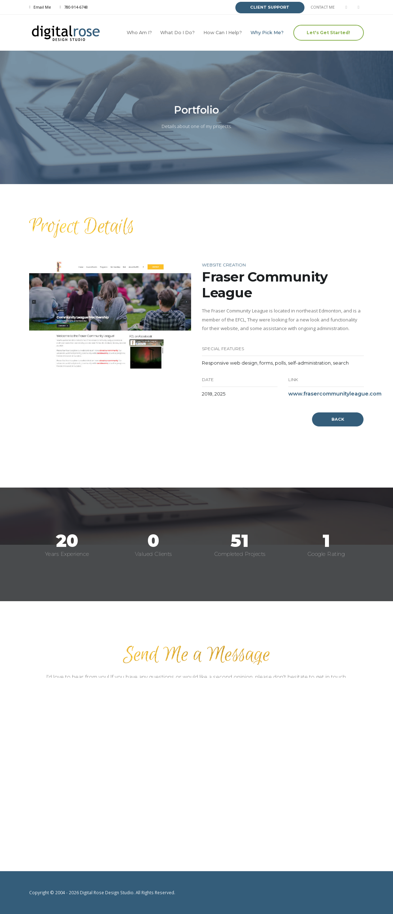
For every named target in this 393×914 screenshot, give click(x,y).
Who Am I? (139, 32)
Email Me (42, 7)
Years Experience (67, 554)
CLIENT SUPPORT (269, 7)
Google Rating (326, 554)
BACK (337, 419)
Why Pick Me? (267, 32)
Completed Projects (240, 554)
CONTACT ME (323, 7)
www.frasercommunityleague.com (334, 393)
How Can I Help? (222, 32)
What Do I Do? (177, 32)
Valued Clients (153, 554)
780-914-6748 (76, 7)
